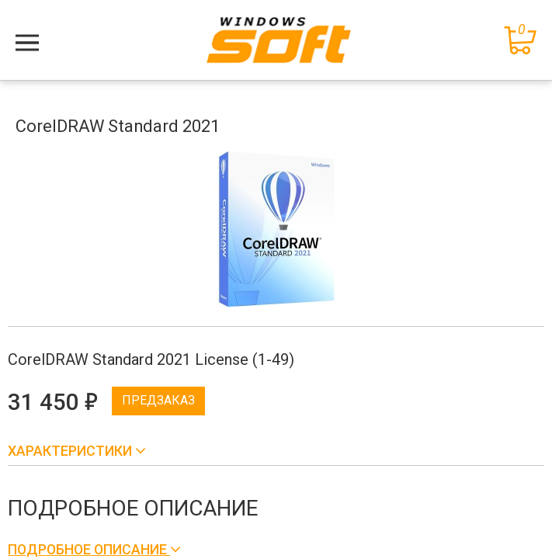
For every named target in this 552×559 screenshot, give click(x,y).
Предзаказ (158, 400)
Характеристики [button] (71, 451)
